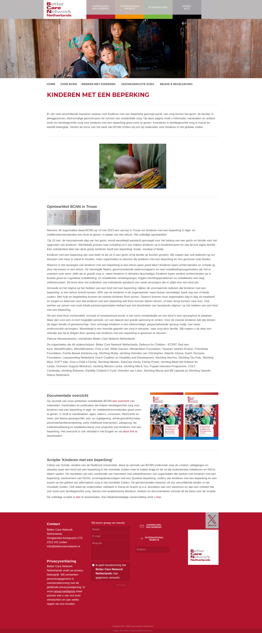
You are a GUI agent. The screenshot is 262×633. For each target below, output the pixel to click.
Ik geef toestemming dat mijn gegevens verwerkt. (111, 571)
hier (78, 497)
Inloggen (116, 630)
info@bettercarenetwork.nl (63, 546)
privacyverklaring (64, 591)
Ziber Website (124, 630)
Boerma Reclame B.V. (145, 630)
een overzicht (120, 401)
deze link (128, 431)
